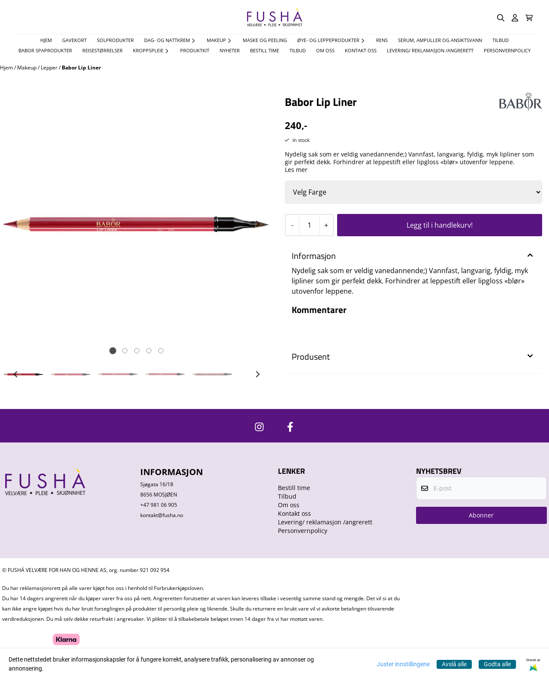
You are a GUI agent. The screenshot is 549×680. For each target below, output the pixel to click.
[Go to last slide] (16, 374)
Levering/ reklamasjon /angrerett (430, 50)
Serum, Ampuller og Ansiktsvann (440, 40)
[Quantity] (309, 225)
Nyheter (230, 50)
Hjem (7, 67)
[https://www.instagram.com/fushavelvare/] (259, 427)
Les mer (296, 170)
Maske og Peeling (265, 40)
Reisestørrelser (102, 50)
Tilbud (298, 50)
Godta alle (497, 664)
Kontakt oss (361, 50)
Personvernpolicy (507, 50)
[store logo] (274, 18)
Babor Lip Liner (81, 67)
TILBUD (500, 40)
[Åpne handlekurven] (529, 18)
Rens (382, 40)
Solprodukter (115, 40)
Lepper (50, 67)
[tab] (112, 351)
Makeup (27, 67)
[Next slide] (257, 224)
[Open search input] (500, 17)
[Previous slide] (16, 224)
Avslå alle (454, 664)
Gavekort (74, 40)
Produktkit (194, 50)
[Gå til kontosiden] (515, 18)
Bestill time (264, 50)
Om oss (325, 50)
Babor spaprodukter (45, 50)
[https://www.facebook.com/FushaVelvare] (290, 427)
